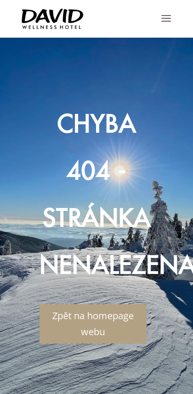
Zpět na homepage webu (93, 323)
